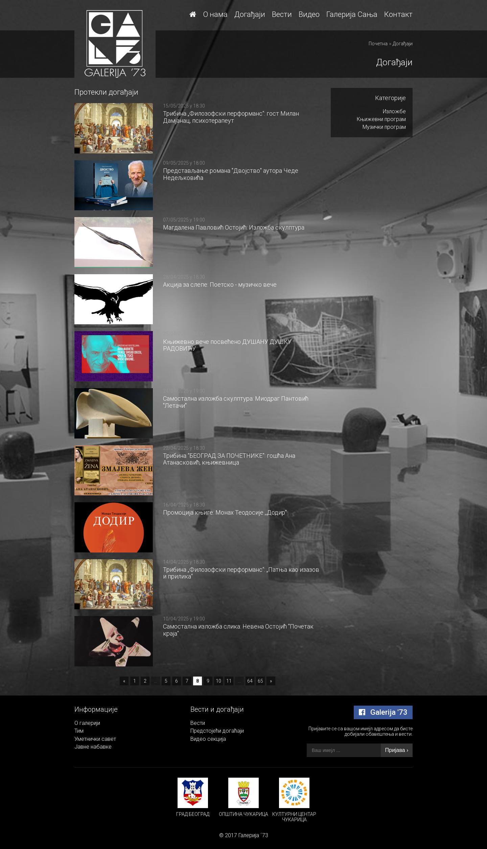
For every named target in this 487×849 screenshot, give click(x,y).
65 (260, 681)
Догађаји (249, 14)
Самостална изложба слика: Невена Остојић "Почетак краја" (238, 630)
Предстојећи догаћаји (217, 731)
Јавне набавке (93, 747)
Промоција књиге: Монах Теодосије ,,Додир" (225, 512)
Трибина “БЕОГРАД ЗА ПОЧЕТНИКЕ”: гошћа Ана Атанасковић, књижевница (229, 459)
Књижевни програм (381, 119)
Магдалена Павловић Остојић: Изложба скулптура (233, 227)
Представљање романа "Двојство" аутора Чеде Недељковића (230, 174)
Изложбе (394, 111)
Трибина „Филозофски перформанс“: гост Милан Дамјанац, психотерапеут (231, 117)
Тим (79, 731)
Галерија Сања (351, 14)
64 (250, 681)
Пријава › (397, 750)
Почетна (378, 43)
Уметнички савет (95, 739)
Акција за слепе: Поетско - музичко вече (220, 284)
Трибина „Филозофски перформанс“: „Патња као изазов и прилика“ (241, 573)
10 (218, 681)
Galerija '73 (383, 712)
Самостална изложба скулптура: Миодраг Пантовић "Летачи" (235, 402)
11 (229, 681)
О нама (215, 14)
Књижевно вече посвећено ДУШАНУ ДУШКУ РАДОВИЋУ (227, 345)
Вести (282, 14)
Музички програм (384, 127)
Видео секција (208, 739)
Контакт (398, 14)
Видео (309, 14)
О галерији (87, 723)
